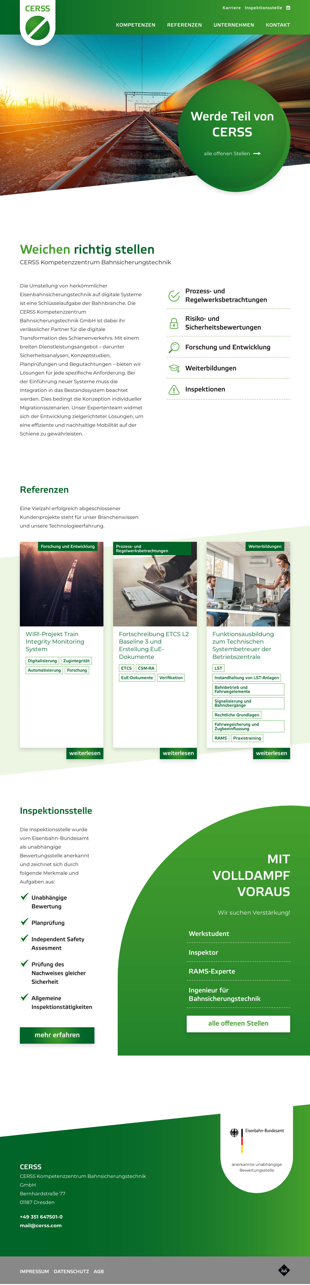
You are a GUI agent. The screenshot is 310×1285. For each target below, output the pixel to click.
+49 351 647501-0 (41, 1218)
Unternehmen (234, 25)
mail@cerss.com (41, 1226)
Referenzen (184, 25)
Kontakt (278, 25)
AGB (99, 1272)
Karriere (232, 8)
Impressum (34, 1272)
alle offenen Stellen (232, 154)
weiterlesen (85, 754)
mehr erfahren (57, 1036)
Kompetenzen (135, 25)
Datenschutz (71, 1272)
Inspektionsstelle (263, 8)
